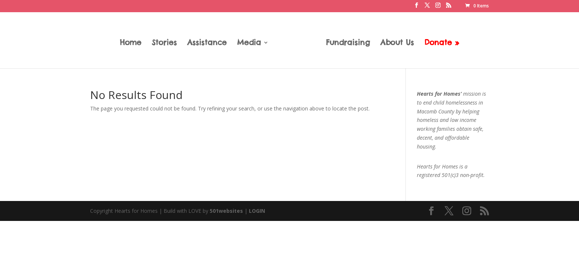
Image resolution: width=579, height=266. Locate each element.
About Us (397, 43)
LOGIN (257, 210)
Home (130, 43)
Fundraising (348, 43)
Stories (164, 43)
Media (249, 43)
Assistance (207, 43)
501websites (226, 210)
